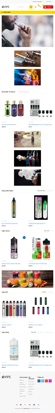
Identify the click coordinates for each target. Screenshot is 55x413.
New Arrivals (40, 332)
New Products (24, 92)
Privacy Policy (23, 387)
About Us (22, 380)
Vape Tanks (50, 292)
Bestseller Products (8, 92)
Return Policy (23, 396)
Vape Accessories (49, 332)
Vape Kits (44, 292)
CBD (52, 230)
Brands (30, 391)
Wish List (31, 386)
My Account (31, 381)
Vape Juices (47, 230)
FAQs (21, 393)
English (37, 1)
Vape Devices (50, 190)
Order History (32, 384)
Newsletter (31, 389)
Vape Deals (33, 332)
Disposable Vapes (41, 190)
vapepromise (26, 408)
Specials (30, 394)
